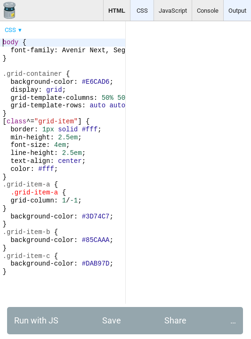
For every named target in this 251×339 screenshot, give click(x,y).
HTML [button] (116, 10)
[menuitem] (14, 29)
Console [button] (208, 10)
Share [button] (175, 320)
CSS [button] (142, 10)
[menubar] (75, 28)
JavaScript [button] (173, 10)
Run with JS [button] (36, 320)
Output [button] (237, 10)
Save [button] (111, 320)
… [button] (233, 320)
